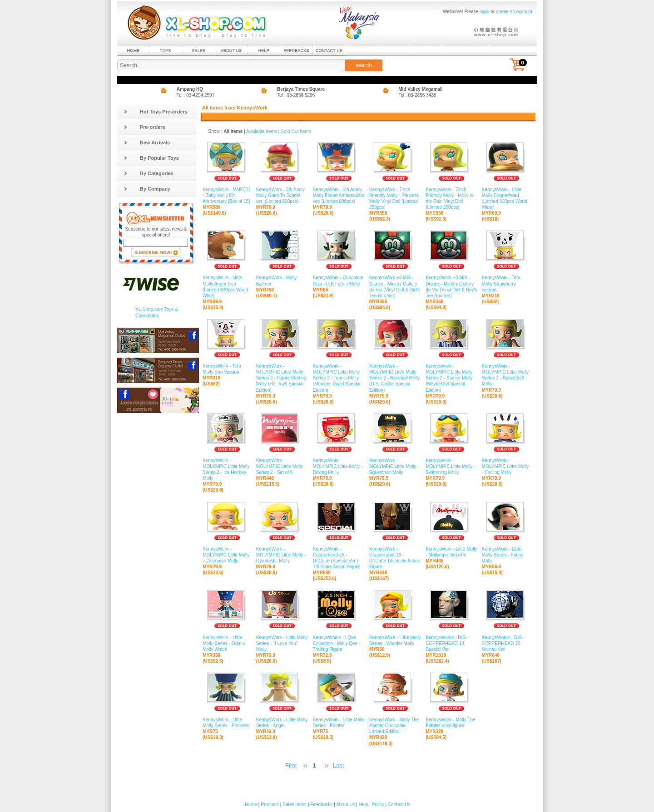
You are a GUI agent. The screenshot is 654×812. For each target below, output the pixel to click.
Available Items (261, 131)
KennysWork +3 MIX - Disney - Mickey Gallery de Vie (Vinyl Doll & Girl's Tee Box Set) (395, 287)
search (364, 65)
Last (338, 765)
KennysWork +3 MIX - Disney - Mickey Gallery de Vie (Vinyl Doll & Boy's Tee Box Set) (451, 287)
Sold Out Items (296, 131)
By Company (147, 189)
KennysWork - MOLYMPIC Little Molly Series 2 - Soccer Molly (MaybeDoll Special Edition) (451, 378)
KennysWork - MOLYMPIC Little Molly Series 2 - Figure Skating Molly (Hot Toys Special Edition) (282, 378)
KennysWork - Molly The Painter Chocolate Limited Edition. (395, 726)
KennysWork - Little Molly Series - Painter (339, 723)
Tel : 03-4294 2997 (196, 95)
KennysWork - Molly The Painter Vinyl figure (451, 723)
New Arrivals (147, 142)
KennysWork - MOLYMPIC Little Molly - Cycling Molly (506, 467)
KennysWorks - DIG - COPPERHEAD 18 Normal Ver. (506, 643)
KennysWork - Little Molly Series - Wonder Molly (395, 640)
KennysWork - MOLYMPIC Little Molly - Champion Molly (227, 555)
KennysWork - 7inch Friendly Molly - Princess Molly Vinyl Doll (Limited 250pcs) (395, 199)
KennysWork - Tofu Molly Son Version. (227, 369)
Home (251, 804)
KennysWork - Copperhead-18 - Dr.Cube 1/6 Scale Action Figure (395, 558)
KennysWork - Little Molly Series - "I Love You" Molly (282, 643)
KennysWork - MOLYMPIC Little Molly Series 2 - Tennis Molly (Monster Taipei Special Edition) (339, 378)
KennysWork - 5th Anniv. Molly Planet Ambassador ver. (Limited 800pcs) (339, 196)
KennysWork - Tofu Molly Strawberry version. (506, 284)
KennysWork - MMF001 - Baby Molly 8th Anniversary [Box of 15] (227, 196)
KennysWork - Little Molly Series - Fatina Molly (506, 555)
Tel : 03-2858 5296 (296, 95)
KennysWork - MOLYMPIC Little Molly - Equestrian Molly (395, 467)
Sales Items (294, 804)
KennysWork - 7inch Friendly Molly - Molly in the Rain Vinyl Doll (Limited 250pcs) (451, 199)
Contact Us (399, 804)
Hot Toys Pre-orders (156, 111)
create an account (514, 11)
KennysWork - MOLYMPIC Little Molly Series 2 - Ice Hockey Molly (227, 470)
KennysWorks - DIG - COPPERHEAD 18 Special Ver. (451, 643)
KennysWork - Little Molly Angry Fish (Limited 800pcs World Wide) (227, 287)
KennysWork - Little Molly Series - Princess (227, 723)
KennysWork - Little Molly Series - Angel (282, 723)
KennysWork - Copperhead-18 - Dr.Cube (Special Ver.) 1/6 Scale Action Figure (339, 558)
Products (270, 804)
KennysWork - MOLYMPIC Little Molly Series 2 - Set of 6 (282, 467)
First (291, 765)
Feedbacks (321, 804)
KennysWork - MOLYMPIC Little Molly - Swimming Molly (451, 467)
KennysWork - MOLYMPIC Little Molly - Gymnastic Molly (282, 555)
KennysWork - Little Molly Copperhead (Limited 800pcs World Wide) (506, 199)
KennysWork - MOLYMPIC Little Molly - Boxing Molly (339, 467)
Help (363, 804)
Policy (378, 804)
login (484, 11)
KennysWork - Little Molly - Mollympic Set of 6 (451, 552)
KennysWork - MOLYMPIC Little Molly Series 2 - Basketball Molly (506, 375)
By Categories (148, 173)
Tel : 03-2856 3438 (417, 95)
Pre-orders (144, 127)
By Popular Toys (151, 158)
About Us (345, 804)
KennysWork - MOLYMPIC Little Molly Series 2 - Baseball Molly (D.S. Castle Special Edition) (395, 378)
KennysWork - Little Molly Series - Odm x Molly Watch (227, 643)
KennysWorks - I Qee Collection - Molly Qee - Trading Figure (339, 643)
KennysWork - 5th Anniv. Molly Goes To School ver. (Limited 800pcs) (282, 196)
